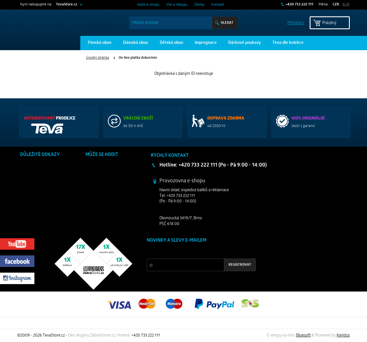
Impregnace (206, 43)
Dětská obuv (171, 43)
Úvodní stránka (97, 58)
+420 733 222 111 (299, 4)
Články (199, 5)
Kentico (343, 335)
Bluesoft (303, 335)
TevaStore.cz (66, 4)
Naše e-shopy (148, 5)
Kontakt (217, 5)
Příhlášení (295, 22)
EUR (346, 4)
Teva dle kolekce (288, 43)
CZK (336, 4)
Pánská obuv (100, 43)
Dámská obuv (135, 43)
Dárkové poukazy (244, 43)
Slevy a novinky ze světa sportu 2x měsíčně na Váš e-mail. (196, 251)
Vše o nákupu (177, 5)
